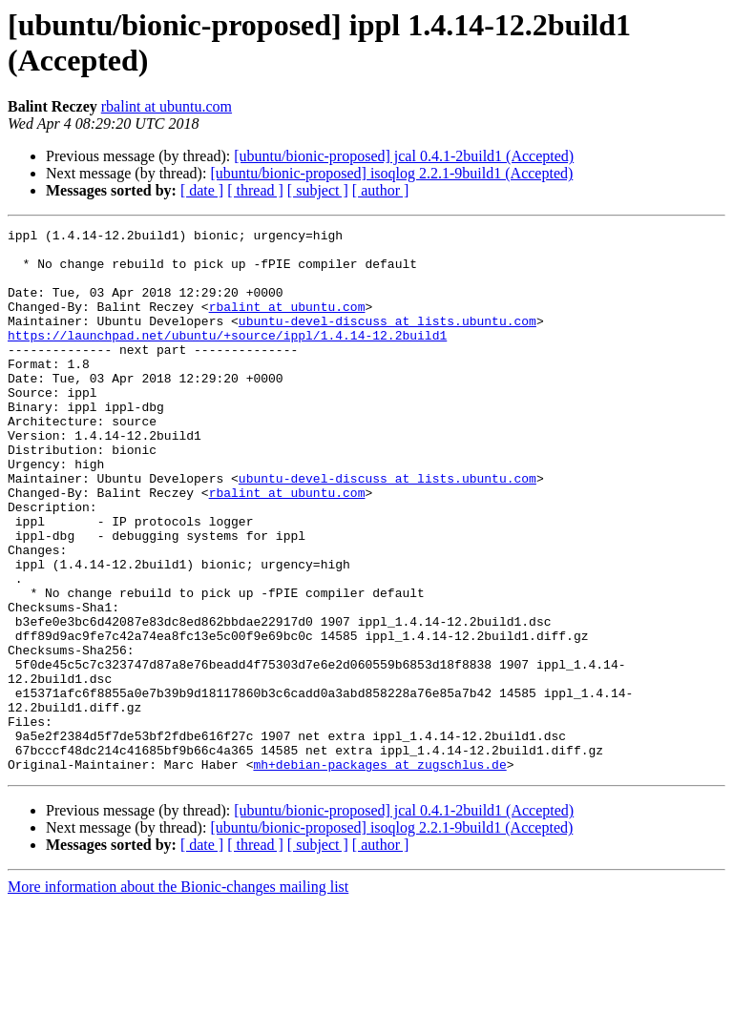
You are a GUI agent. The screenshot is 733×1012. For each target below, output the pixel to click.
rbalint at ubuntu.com (166, 106)
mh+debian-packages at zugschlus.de (379, 872)
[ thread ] (255, 190)
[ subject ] (317, 190)
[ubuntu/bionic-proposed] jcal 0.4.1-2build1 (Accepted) (404, 156)
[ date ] (201, 190)
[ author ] (380, 190)
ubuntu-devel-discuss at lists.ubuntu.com (387, 340)
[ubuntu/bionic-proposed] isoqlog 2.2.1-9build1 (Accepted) (391, 173)
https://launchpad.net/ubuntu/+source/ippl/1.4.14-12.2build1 (227, 357)
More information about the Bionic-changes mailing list (178, 995)
